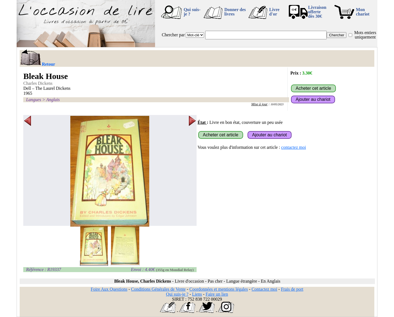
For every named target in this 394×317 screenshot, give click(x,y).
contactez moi (293, 147)
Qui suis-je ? (192, 11)
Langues (33, 99)
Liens (197, 294)
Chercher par (173, 34)
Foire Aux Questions (109, 289)
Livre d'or (274, 11)
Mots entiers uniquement (365, 34)
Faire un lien (217, 294)
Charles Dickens (37, 83)
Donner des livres (235, 11)
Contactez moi (264, 289)
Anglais (53, 99)
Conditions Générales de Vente (158, 289)
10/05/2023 (277, 104)
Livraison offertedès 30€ (317, 12)
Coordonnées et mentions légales (218, 289)
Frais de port (292, 289)
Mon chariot (363, 11)
